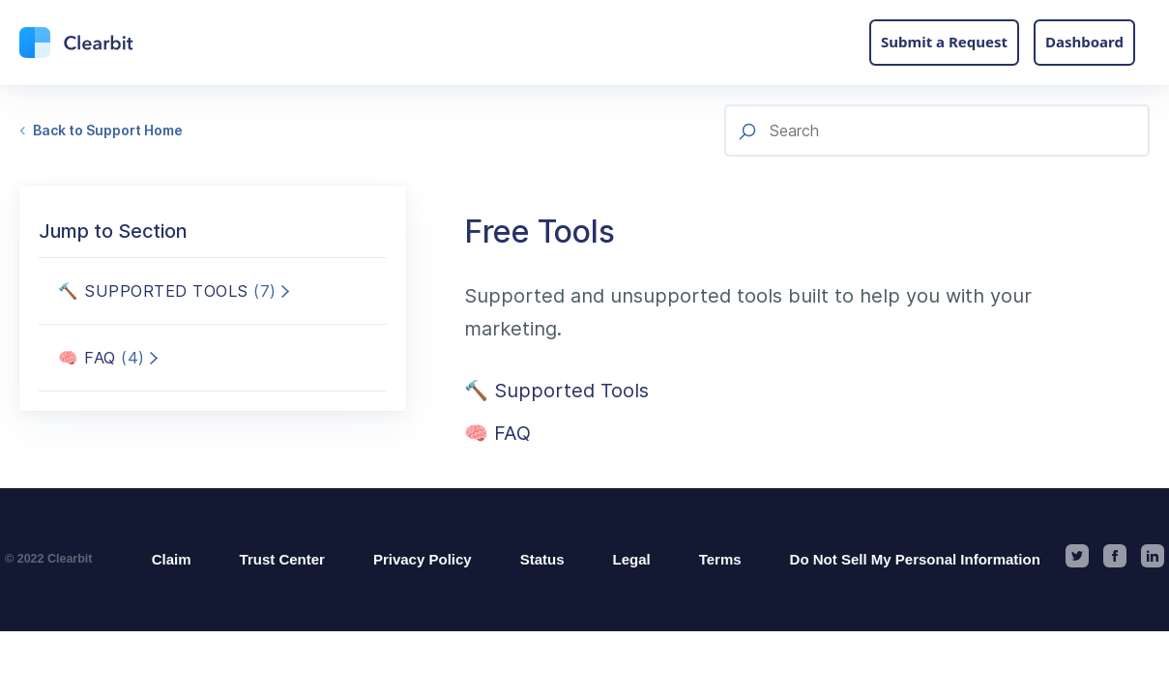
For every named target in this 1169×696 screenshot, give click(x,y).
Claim (171, 559)
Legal (632, 559)
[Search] (937, 130)
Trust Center (282, 559)
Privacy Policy (422, 559)
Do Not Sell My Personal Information (915, 559)
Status (542, 559)
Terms (720, 559)
